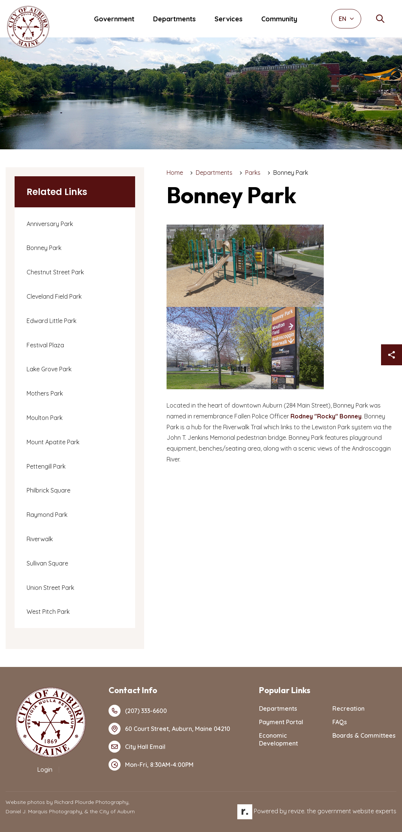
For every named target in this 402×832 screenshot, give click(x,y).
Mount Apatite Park (53, 442)
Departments (174, 19)
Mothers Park (45, 393)
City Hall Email (137, 747)
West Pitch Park (48, 611)
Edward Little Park (51, 320)
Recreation (348, 708)
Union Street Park (50, 587)
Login (44, 769)
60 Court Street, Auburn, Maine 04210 (169, 729)
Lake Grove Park (49, 369)
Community (279, 19)
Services (228, 19)
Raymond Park (47, 514)
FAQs (339, 722)
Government (114, 19)
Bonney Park (44, 248)
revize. (296, 811)
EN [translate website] (346, 18)
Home (175, 172)
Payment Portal (281, 722)
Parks (253, 172)
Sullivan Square (47, 563)
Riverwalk (40, 539)
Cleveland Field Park (54, 296)
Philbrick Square (48, 490)
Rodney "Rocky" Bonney (326, 416)
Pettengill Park (46, 466)
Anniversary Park (50, 224)
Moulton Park (45, 417)
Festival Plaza (45, 345)
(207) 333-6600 (138, 711)
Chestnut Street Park (55, 272)
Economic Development (278, 739)
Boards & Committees (364, 735)
